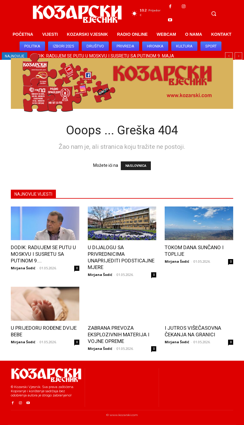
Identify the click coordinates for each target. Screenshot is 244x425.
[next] (238, 56)
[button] (213, 13)
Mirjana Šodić (23, 268)
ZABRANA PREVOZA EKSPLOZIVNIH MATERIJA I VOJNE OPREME (118, 334)
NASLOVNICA (135, 166)
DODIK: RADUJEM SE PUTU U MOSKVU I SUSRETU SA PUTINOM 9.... (43, 254)
